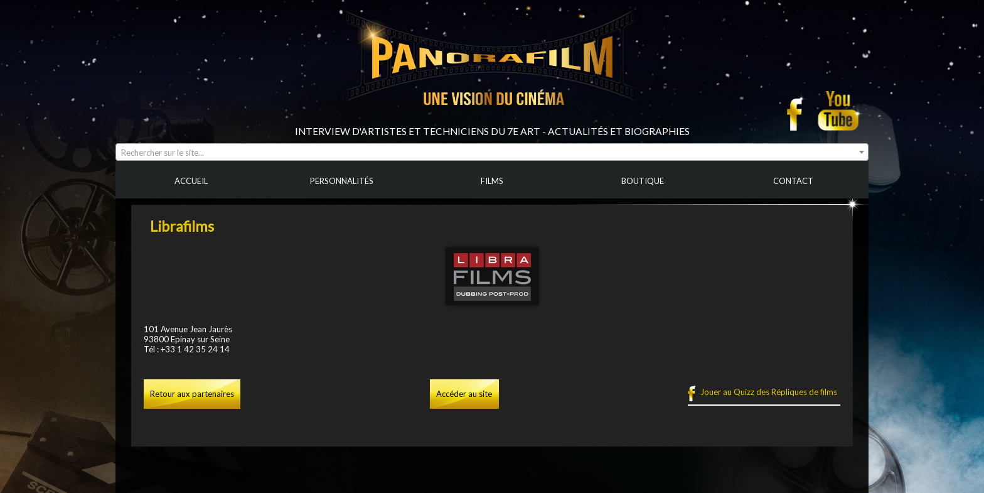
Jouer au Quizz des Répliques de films (768, 392)
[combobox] (492, 152)
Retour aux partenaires (192, 394)
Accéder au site (464, 394)
